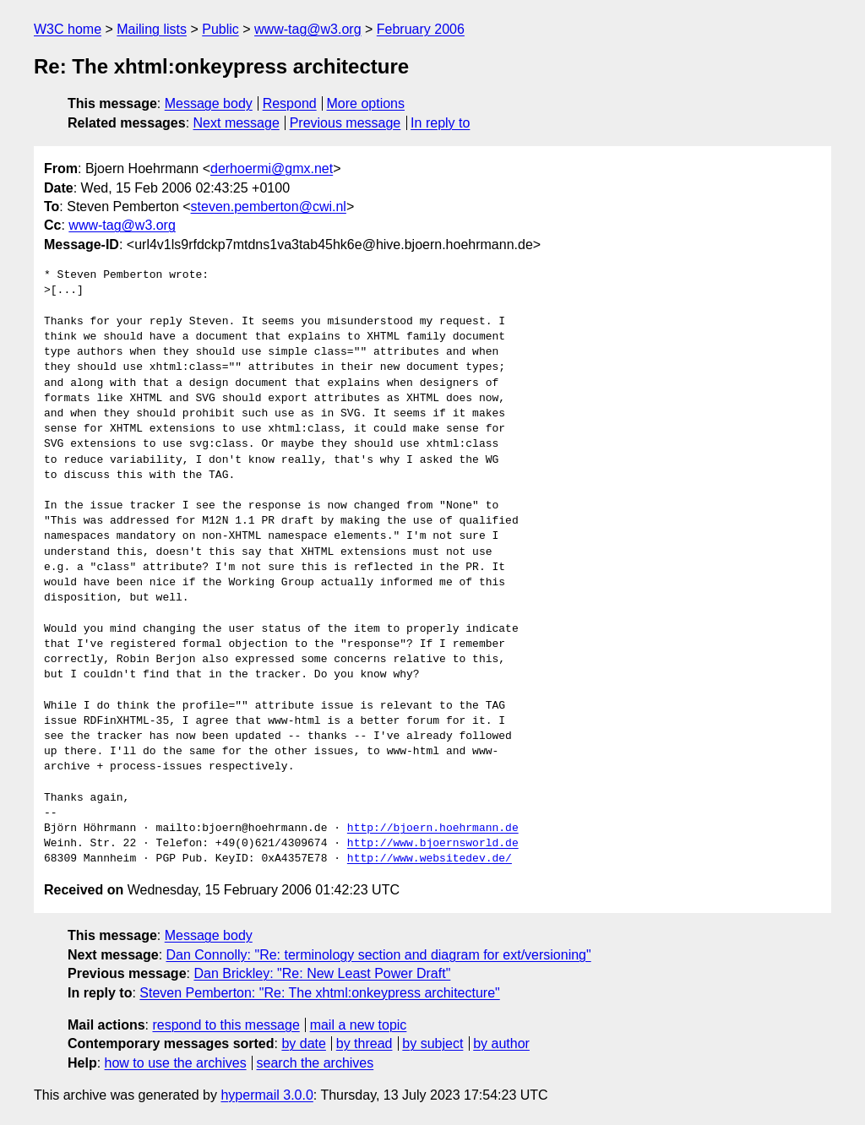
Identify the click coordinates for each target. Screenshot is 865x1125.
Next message (236, 123)
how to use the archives (176, 1063)
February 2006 (421, 29)
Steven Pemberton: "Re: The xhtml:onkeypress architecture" (319, 993)
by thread (364, 1043)
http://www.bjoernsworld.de (433, 843)
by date (303, 1043)
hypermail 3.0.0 (266, 1095)
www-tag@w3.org (308, 29)
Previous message (345, 123)
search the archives (315, 1063)
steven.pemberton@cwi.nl (268, 206)
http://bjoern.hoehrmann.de (433, 828)
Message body (209, 103)
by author (501, 1043)
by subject (432, 1043)
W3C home (67, 29)
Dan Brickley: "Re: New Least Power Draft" (321, 973)
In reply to (440, 123)
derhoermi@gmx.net (271, 168)
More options (366, 103)
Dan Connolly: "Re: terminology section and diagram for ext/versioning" (378, 955)
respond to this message (225, 1025)
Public (220, 29)
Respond (290, 103)
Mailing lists (152, 29)
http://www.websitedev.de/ (429, 859)
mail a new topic (358, 1025)
